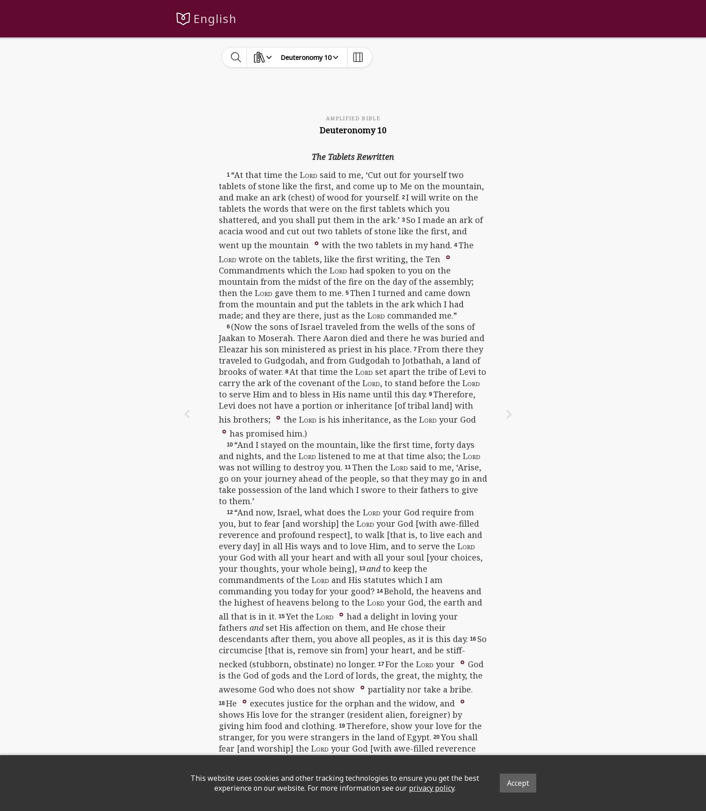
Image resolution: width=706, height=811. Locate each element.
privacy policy (431, 788)
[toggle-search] (236, 57)
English (215, 19)
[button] (316, 242)
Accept (518, 783)
